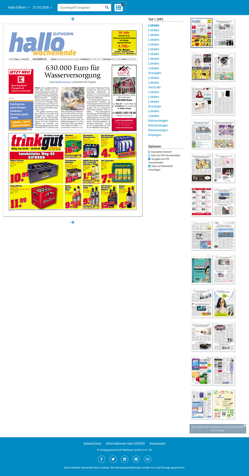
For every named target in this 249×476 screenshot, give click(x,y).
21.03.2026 (41, 7)
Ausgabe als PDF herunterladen (158, 161)
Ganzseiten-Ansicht (159, 152)
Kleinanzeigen (158, 121)
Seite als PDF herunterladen (164, 155)
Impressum (157, 443)
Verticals (154, 87)
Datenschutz (92, 443)
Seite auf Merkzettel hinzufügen (160, 168)
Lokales (153, 25)
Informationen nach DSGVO (125, 443)
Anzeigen (154, 73)
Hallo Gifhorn (17, 7)
